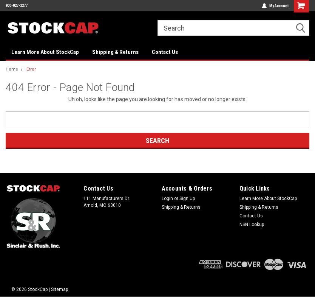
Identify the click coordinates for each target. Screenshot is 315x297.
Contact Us (165, 52)
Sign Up (187, 198)
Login (167, 198)
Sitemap (59, 289)
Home (12, 69)
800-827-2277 (17, 5)
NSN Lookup (251, 224)
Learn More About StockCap (45, 52)
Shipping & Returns (115, 52)
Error (31, 69)
